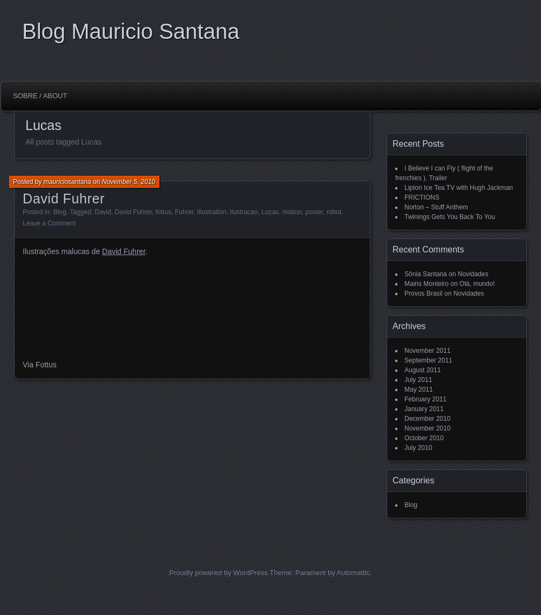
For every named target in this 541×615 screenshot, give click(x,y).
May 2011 (418, 389)
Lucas (270, 212)
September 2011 (428, 360)
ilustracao (244, 212)
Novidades (473, 274)
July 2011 (418, 380)
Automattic (353, 573)
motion (292, 212)
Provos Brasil (423, 293)
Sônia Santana (425, 274)
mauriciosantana (67, 182)
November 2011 (427, 350)
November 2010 (427, 428)
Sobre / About (40, 96)
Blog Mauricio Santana (130, 31)
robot (334, 212)
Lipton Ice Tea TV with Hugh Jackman (458, 188)
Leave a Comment (49, 223)
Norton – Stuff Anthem (436, 207)
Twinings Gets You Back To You (449, 217)
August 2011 (422, 370)
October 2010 (424, 438)
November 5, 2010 (128, 182)
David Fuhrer (64, 198)
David (102, 212)
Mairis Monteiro (426, 284)
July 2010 (418, 448)
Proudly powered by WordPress (218, 573)
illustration (211, 212)
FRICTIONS (421, 197)
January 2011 (424, 409)
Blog (59, 212)
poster (314, 212)
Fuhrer (184, 212)
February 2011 (425, 399)
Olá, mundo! (477, 284)
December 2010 (427, 418)
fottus (163, 212)
